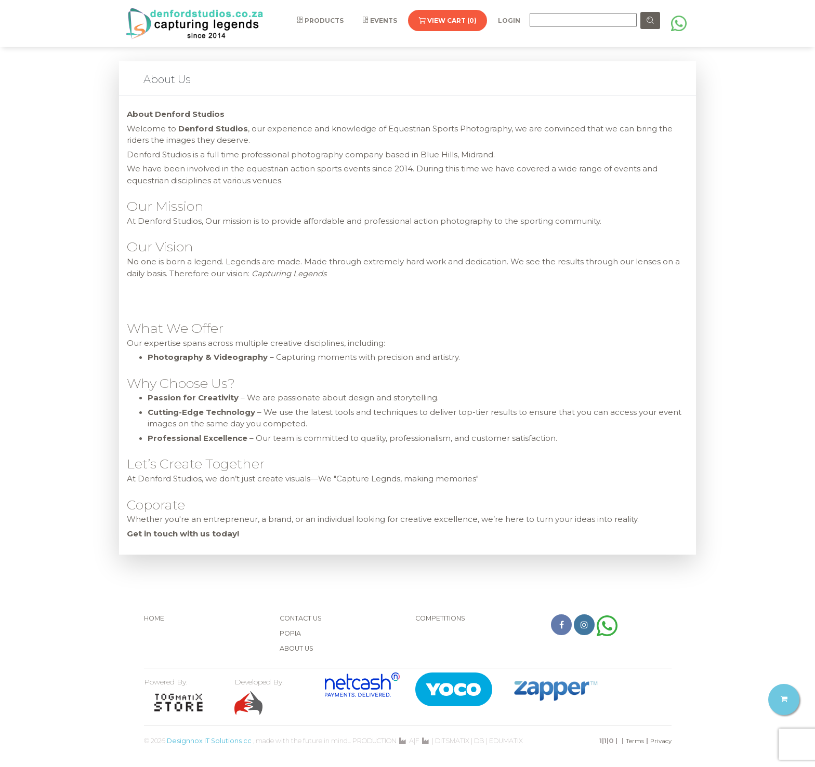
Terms (635, 741)
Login (509, 20)
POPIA (290, 633)
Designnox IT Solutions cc (209, 741)
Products (320, 20)
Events (379, 20)
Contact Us (301, 618)
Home (154, 618)
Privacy (661, 741)
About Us (296, 648)
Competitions (440, 618)
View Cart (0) (447, 20)
